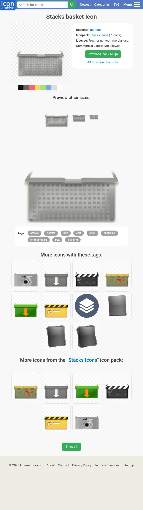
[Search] (72, 4)
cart (78, 233)
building (73, 239)
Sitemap (128, 465)
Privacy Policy (81, 465)
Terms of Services (106, 465)
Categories (102, 4)
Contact (63, 465)
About (51, 465)
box (57, 239)
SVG (116, 4)
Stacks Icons (99, 35)
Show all (71, 446)
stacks (34, 233)
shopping (109, 233)
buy (65, 233)
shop (92, 233)
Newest (85, 4)
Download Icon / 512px (103, 54)
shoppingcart (38, 239)
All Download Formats (102, 62)
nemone (95, 30)
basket (51, 233)
